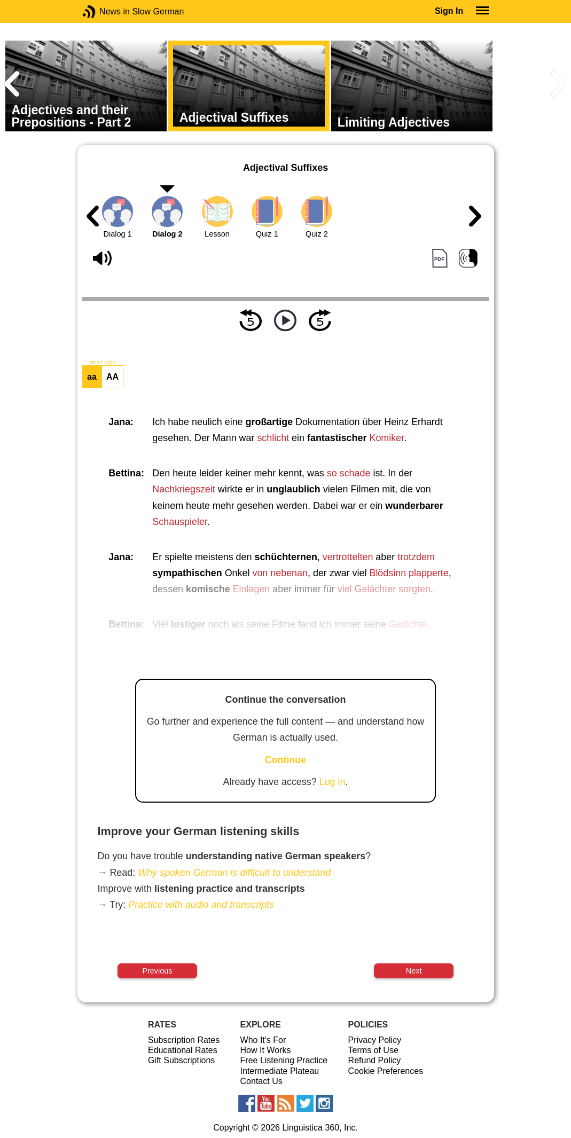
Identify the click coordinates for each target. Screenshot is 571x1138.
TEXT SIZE (102, 362)
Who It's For (263, 1040)
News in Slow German (105, 11)
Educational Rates (182, 1050)
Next (414, 971)
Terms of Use (373, 1050)
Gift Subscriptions (181, 1060)
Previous (157, 971)
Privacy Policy (375, 1040)
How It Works (265, 1050)
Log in (332, 781)
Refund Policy (374, 1060)
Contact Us (261, 1081)
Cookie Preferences (386, 1071)
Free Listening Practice (284, 1060)
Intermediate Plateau (279, 1071)
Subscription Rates (184, 1040)
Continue (286, 760)
